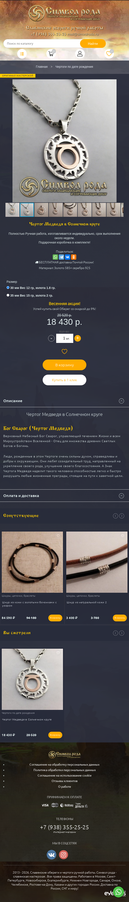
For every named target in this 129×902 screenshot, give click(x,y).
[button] (64, 129)
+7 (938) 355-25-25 (48, 34)
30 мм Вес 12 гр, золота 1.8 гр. (33, 288)
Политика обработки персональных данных (64, 770)
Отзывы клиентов (65, 781)
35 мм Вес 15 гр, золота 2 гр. (31, 295)
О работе (64, 786)
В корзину (64, 365)
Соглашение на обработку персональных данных (64, 764)
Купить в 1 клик (64, 380)
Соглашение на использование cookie (65, 775)
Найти (93, 43)
